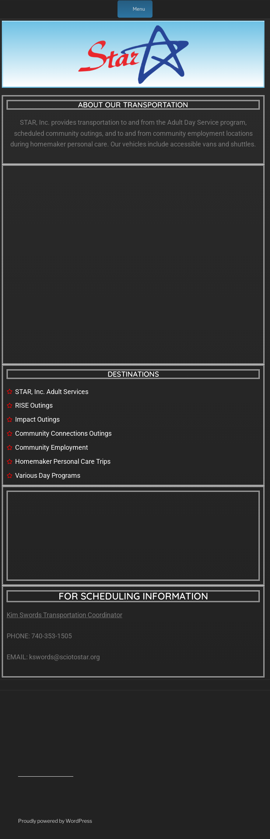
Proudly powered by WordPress (55, 821)
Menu (135, 9)
